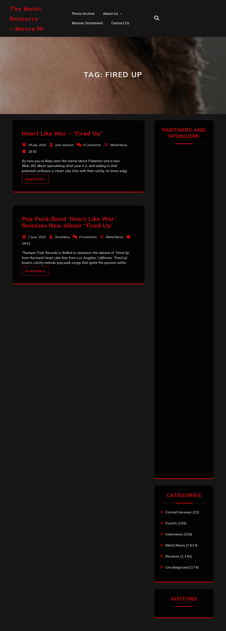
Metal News (118, 145)
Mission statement (87, 23)
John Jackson (64, 145)
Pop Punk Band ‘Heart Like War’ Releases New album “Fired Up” (69, 222)
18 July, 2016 (37, 145)
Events (171, 523)
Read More (35, 179)
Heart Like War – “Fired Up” (62, 133)
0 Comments (92, 145)
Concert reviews (178, 512)
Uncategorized (177, 567)
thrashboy (62, 237)
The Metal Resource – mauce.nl (27, 18)
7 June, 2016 (37, 237)
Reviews (172, 556)
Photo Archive (83, 13)
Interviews (174, 534)
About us (110, 13)
